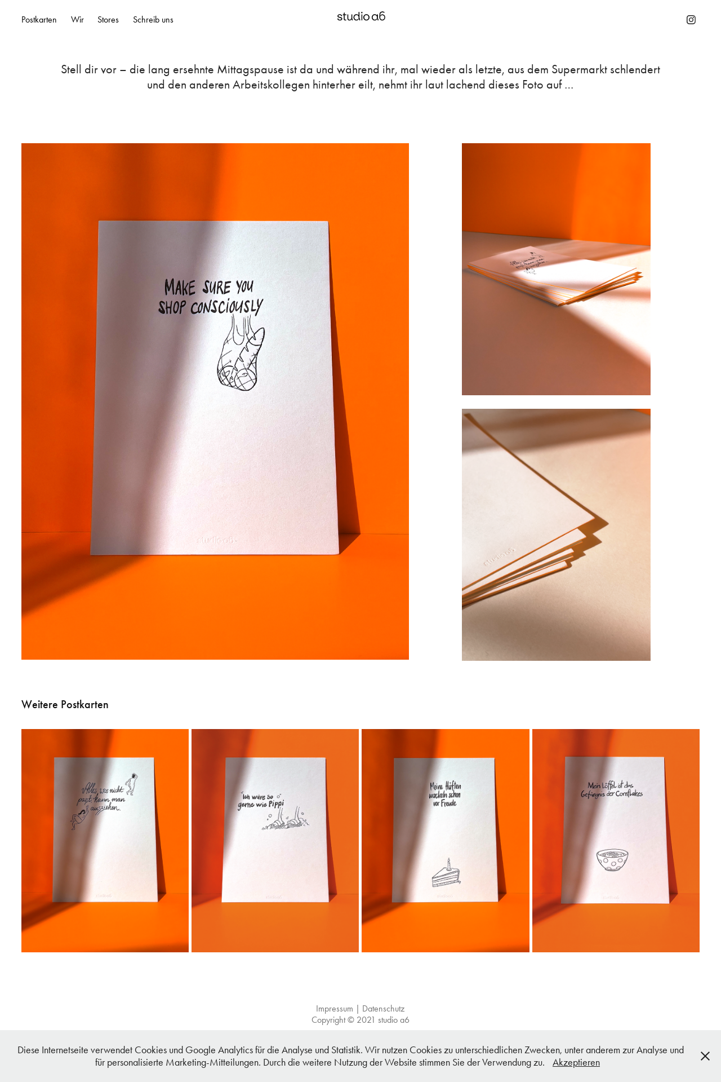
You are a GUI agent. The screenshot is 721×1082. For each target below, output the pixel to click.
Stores (108, 19)
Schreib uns (153, 19)
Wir (77, 19)
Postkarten (39, 19)
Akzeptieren (576, 1062)
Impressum (334, 1008)
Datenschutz (383, 1008)
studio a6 (394, 1019)
